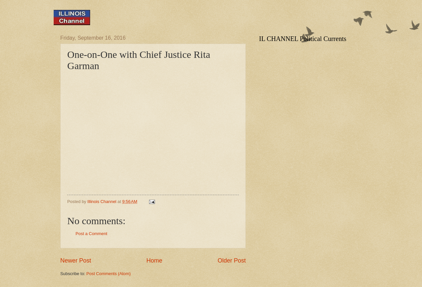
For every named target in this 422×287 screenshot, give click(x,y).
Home (154, 260)
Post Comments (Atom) (108, 273)
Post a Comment (91, 233)
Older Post (232, 260)
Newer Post (75, 260)
